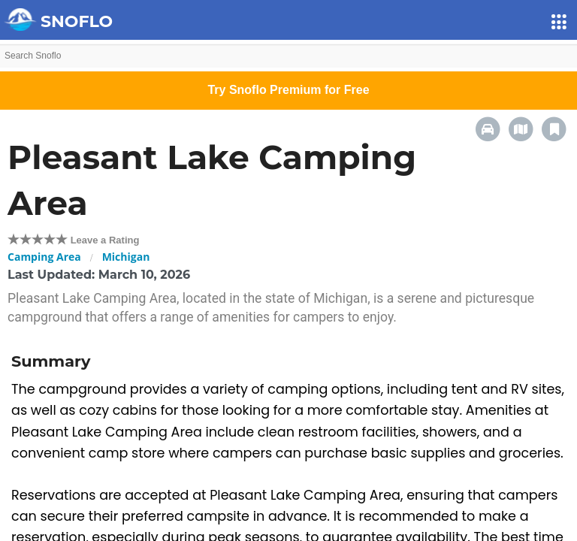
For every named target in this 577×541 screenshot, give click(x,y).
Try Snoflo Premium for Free (288, 89)
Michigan (126, 256)
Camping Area (44, 256)
